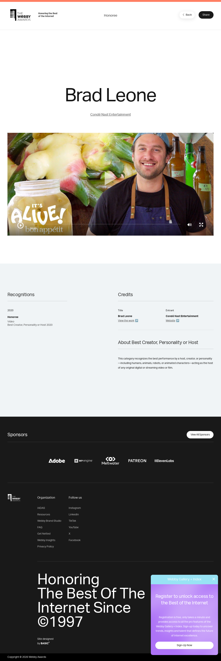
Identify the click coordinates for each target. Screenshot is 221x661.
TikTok (72, 521)
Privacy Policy (45, 546)
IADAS (41, 508)
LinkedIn (74, 514)
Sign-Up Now (184, 645)
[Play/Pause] (20, 225)
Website (170, 320)
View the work (126, 320)
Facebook (74, 540)
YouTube (74, 527)
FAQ (39, 527)
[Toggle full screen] (201, 225)
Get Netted (43, 533)
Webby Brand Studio (49, 521)
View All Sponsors (200, 434)
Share (206, 15)
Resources (43, 514)
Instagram (75, 508)
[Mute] (189, 225)
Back (187, 15)
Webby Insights (46, 540)
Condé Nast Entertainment (110, 114)
